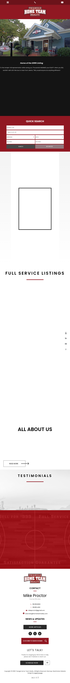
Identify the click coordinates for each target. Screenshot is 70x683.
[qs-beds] (20, 137)
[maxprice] (49, 142)
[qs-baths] (49, 137)
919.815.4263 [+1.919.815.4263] (35, 607)
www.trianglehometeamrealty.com (36, 614)
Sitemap (49, 671)
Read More (19, 463)
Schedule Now (32, 663)
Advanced (49, 146)
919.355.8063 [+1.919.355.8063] (35, 604)
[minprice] (20, 142)
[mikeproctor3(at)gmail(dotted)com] (62, 2)
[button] (35, 132)
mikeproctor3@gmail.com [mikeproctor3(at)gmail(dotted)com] (35, 610)
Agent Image (38, 673)
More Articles (35, 627)
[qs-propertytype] (35, 127)
